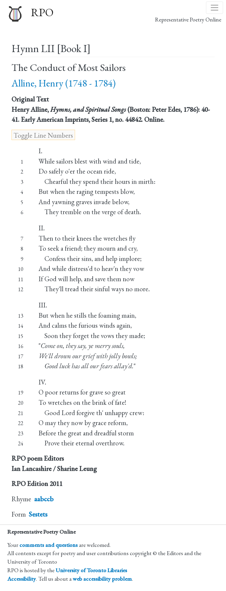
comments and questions (48, 545)
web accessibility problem (102, 578)
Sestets (38, 514)
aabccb (44, 499)
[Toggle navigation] (214, 7)
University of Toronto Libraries (91, 570)
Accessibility (21, 578)
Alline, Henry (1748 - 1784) (63, 83)
